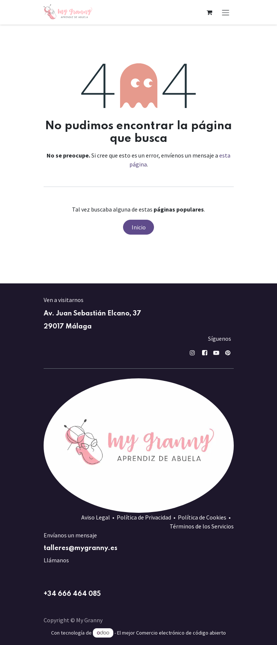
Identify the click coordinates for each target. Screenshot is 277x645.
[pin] (227, 353)
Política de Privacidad (144, 517)
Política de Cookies (202, 517)
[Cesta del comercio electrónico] (209, 12)
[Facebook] (204, 353)
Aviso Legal (95, 517)
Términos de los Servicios (202, 526)
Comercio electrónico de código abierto (181, 632)
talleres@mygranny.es (80, 548)
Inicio (139, 227)
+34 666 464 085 (72, 594)
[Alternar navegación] (225, 12)
